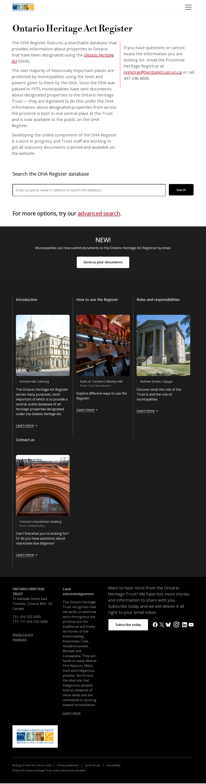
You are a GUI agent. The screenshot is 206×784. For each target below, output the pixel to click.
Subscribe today (128, 625)
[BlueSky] (168, 625)
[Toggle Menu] (188, 7)
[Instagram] (176, 625)
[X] (161, 625)
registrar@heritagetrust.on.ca (153, 72)
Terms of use (92, 766)
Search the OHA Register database (50, 174)
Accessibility (113, 766)
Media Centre (22, 635)
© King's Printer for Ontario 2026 (32, 766)
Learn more (72, 713)
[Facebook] (155, 625)
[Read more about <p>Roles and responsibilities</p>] (163, 346)
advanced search (99, 213)
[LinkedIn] (184, 625)
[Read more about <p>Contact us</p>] (43, 486)
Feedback (19, 640)
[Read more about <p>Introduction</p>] (43, 346)
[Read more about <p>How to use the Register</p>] (103, 346)
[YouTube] (191, 625)
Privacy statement (68, 766)
